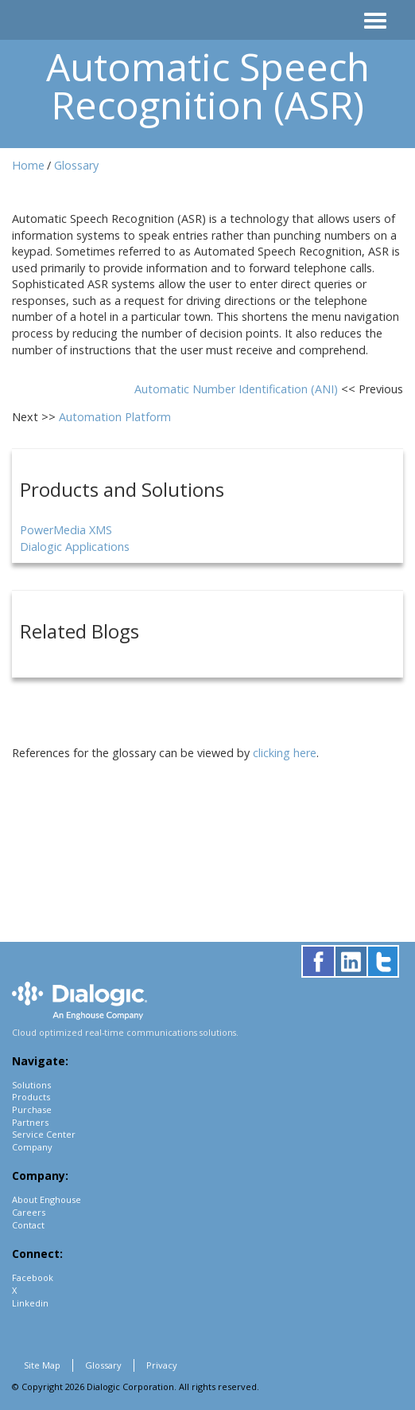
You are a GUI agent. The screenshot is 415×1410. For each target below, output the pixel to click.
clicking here (284, 752)
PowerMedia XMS (66, 529)
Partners (30, 1122)
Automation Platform (115, 416)
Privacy (161, 1365)
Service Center (44, 1134)
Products (31, 1097)
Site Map (42, 1365)
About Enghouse (46, 1199)
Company (32, 1147)
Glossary (76, 165)
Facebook (32, 1277)
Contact (28, 1225)
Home (28, 165)
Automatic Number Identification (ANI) (237, 388)
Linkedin (30, 1303)
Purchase (32, 1109)
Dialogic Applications (75, 546)
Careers (28, 1212)
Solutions (31, 1085)
